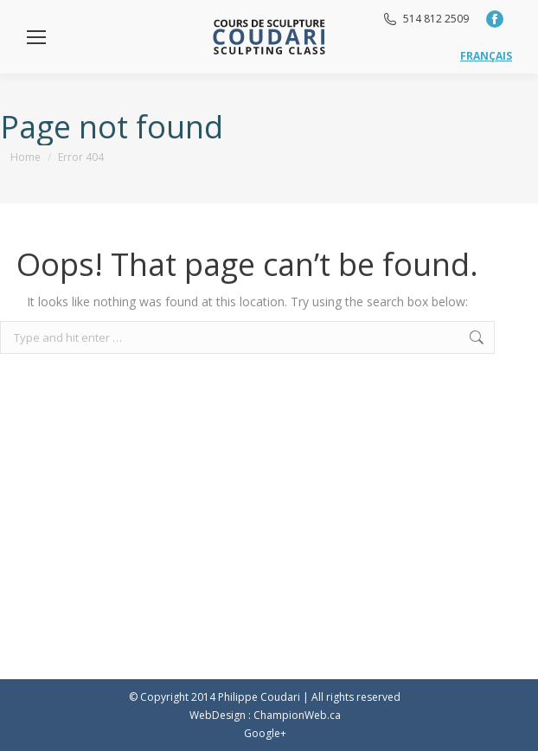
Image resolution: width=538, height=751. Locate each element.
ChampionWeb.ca (297, 715)
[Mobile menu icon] (36, 37)
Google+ (265, 733)
